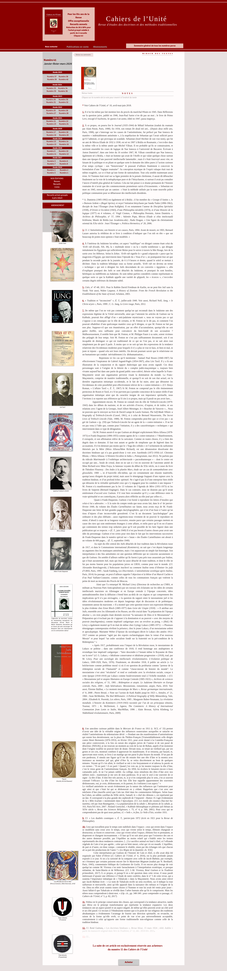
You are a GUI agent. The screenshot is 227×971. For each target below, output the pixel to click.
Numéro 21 (51, 121)
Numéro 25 (51, 110)
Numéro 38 (63, 76)
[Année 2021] (57, 118)
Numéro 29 (51, 99)
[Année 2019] (57, 138)
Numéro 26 (63, 110)
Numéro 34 (62, 88)
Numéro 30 (63, 99)
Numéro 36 (63, 91)
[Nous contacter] (51, 46)
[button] (77, 46)
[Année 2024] (57, 84)
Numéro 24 (63, 124)
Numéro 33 (51, 88)
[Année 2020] (57, 128)
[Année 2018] (57, 148)
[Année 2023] (57, 96)
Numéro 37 (52, 76)
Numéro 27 (51, 113)
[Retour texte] (87, 93)
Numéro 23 (51, 124)
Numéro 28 (63, 113)
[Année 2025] (57, 72)
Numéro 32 (63, 102)
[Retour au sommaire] (83, 55)
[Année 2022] (57, 107)
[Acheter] (128, 962)
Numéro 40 (63, 79)
